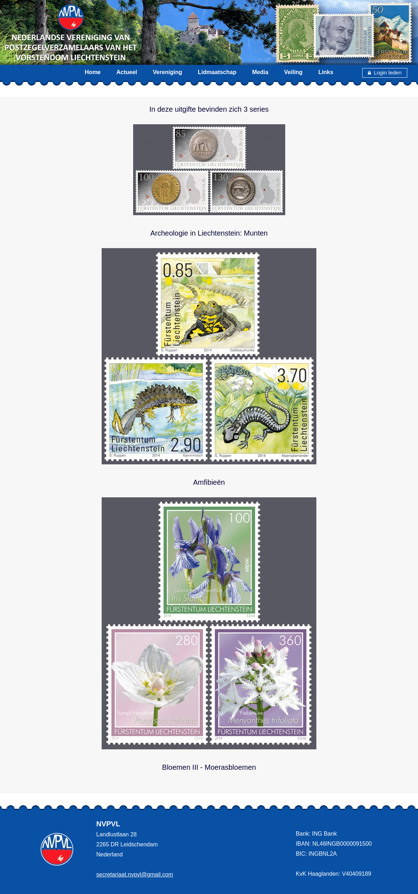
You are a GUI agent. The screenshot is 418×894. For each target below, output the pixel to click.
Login (377, 72)
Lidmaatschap (217, 72)
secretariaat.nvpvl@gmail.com (134, 874)
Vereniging (167, 72)
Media (260, 72)
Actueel (126, 72)
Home (93, 72)
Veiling (293, 72)
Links (325, 72)
